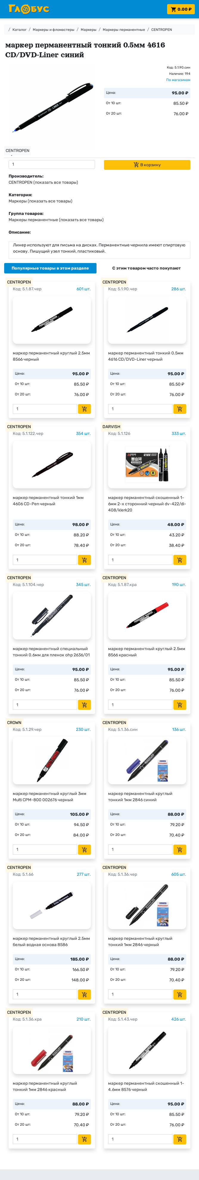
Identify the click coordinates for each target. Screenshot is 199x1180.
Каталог (20, 30)
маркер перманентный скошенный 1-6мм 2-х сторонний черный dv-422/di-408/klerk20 (147, 504)
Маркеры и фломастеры (53, 30)
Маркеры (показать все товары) (40, 201)
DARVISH (111, 426)
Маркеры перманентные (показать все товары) (56, 219)
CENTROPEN (161, 30)
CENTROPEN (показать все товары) (43, 182)
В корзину (147, 165)
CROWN (14, 722)
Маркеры (89, 30)
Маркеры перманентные (124, 30)
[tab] (50, 268)
